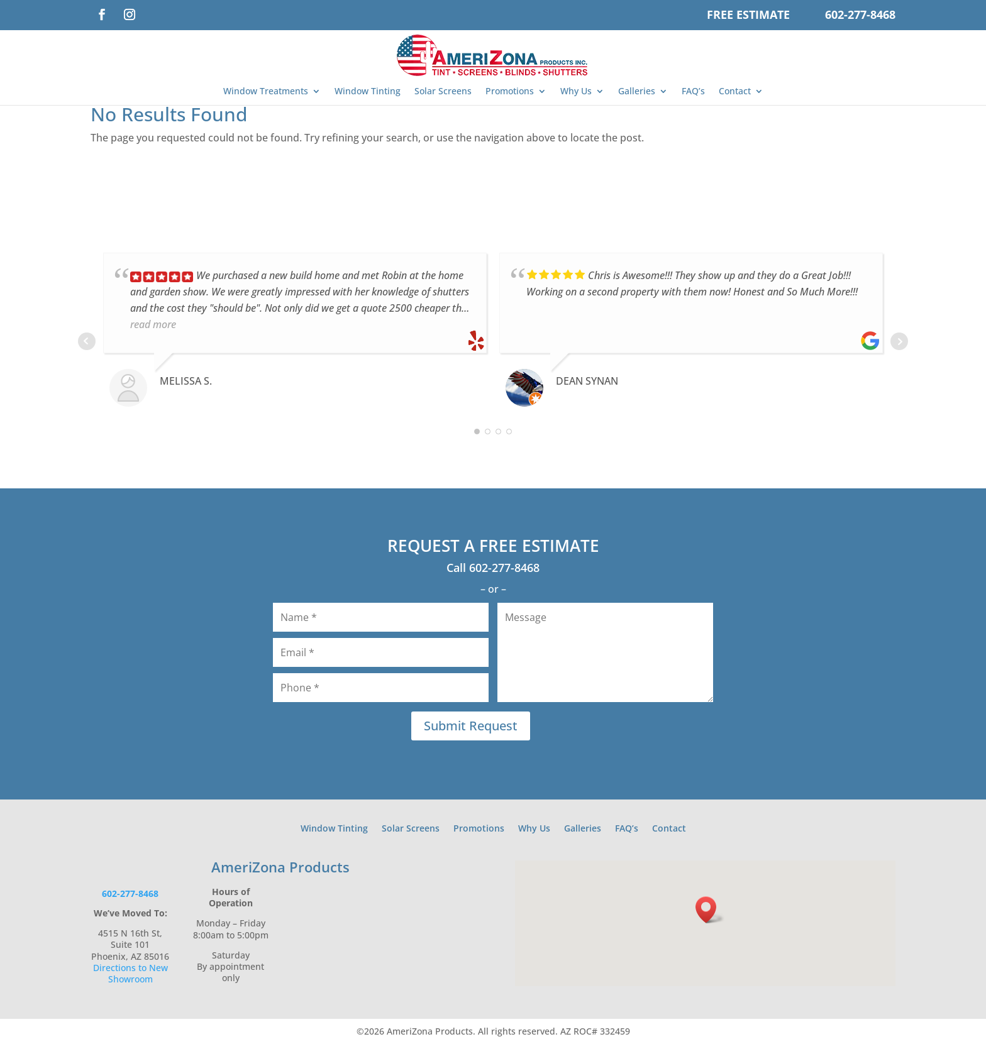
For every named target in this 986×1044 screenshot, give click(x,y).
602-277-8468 (860, 14)
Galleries (636, 91)
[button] (709, 909)
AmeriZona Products (280, 866)
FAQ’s (693, 91)
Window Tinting (368, 91)
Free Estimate (748, 14)
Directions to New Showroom (130, 973)
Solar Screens (443, 91)
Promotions (509, 91)
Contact (735, 91)
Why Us (576, 91)
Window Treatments (265, 91)
